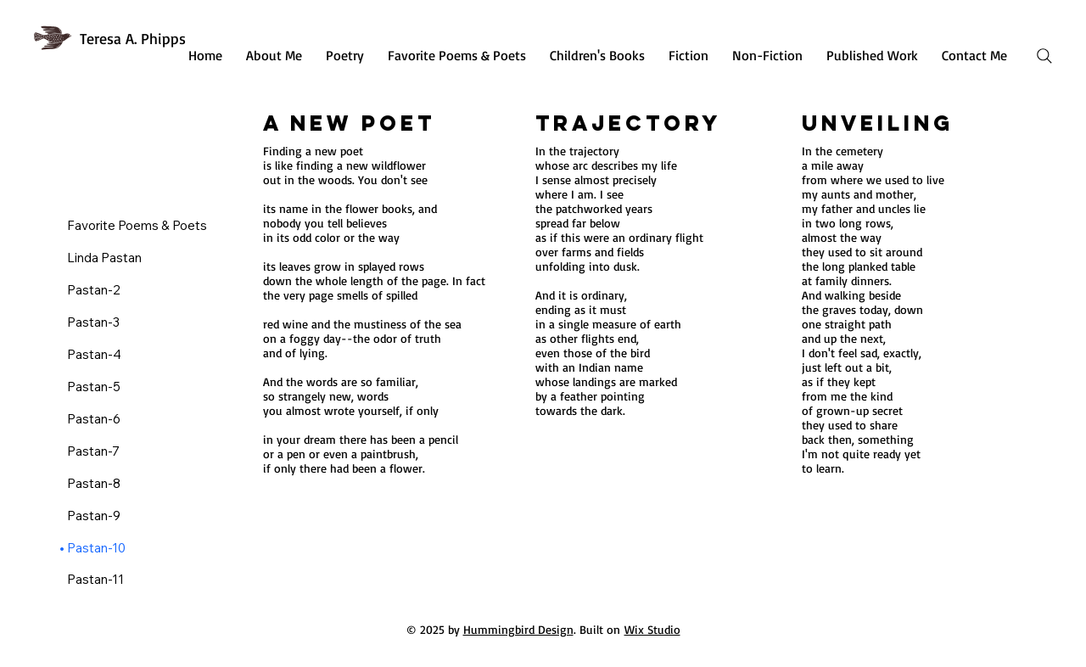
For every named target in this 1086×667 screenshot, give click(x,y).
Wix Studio (652, 629)
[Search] (1044, 56)
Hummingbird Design (518, 629)
